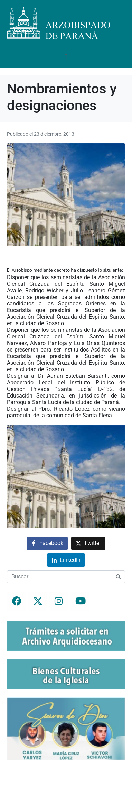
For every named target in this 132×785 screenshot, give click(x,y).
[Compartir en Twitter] (88, 543)
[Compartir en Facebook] (47, 543)
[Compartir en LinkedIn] (66, 560)
